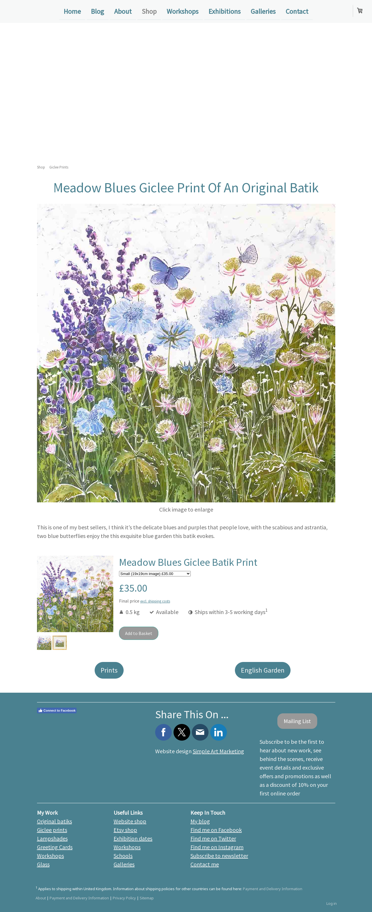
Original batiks (54, 821)
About (123, 11)
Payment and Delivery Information (272, 888)
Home (72, 11)
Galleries (263, 11)
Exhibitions (225, 11)
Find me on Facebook (216, 829)
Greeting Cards (55, 847)
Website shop (130, 821)
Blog (97, 11)
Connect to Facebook (57, 710)
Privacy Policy (124, 898)
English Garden (263, 670)
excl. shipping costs (155, 601)
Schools (123, 855)
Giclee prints (52, 829)
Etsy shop (125, 829)
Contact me (204, 864)
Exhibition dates (133, 838)
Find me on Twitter (213, 838)
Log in (331, 903)
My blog (200, 821)
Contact (297, 11)
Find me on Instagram (217, 847)
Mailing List (297, 721)
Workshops (182, 11)
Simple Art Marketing (218, 751)
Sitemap (147, 898)
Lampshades (52, 838)
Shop (149, 11)
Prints (109, 670)
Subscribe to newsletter (219, 855)
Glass (43, 864)
